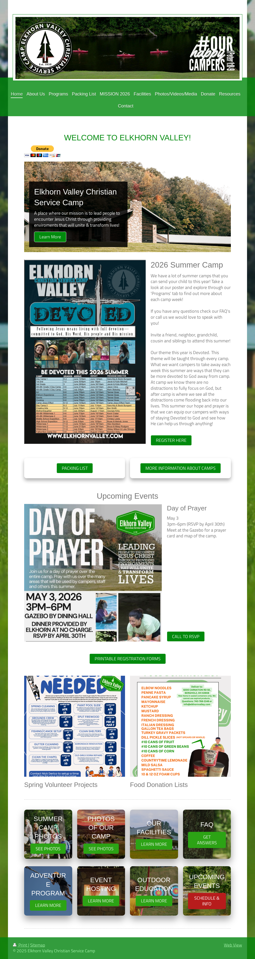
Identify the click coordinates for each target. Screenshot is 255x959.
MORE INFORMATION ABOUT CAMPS (180, 468)
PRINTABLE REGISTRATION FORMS (128, 658)
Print (20, 945)
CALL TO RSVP (185, 636)
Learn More (50, 236)
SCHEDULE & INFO (206, 901)
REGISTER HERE (171, 440)
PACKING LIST (75, 468)
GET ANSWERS (207, 840)
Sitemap (37, 945)
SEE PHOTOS (48, 848)
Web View (233, 945)
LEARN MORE (154, 844)
